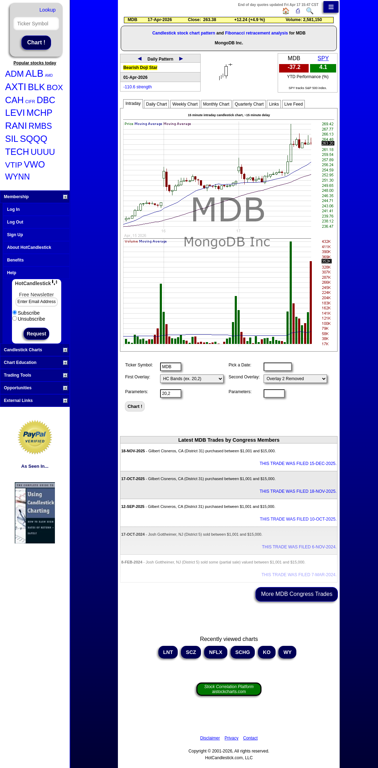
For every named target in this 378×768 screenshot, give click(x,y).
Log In (13, 209)
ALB (34, 73)
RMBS (40, 126)
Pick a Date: (239, 365)
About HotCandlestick (29, 247)
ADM (14, 73)
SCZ (190, 652)
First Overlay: (137, 376)
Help (11, 272)
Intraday (132, 103)
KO (267, 652)
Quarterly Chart (249, 104)
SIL (12, 139)
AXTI (15, 87)
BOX (55, 87)
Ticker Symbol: (139, 365)
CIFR (30, 101)
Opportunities (36, 387)
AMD (49, 75)
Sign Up (15, 234)
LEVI (15, 112)
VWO (34, 164)
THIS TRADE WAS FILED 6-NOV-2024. (299, 546)
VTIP (14, 164)
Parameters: (136, 391)
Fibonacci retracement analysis (256, 33)
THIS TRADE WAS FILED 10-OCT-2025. (298, 519)
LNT (168, 652)
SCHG (243, 652)
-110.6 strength (137, 86)
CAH (14, 100)
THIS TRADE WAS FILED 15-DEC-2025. (298, 463)
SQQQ (33, 138)
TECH (17, 152)
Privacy (231, 738)
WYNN (17, 176)
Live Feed (293, 104)
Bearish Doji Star (140, 67)
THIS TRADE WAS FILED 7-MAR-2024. (299, 574)
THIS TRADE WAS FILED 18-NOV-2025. (298, 491)
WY (287, 652)
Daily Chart (156, 104)
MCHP (39, 113)
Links (274, 104)
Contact (250, 738)
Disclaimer (210, 738)
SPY (323, 58)
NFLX (216, 652)
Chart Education (36, 362)
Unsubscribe (28, 319)
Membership (36, 196)
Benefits (15, 260)
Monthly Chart (216, 104)
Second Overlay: (244, 376)
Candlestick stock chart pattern (183, 33)
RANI (16, 125)
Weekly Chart (185, 104)
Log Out (15, 222)
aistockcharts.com (228, 689)
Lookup (47, 10)
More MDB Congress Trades (297, 594)
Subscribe (26, 313)
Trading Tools (36, 375)
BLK (36, 87)
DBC (46, 100)
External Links (36, 400)
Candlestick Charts (36, 349)
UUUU (43, 152)
